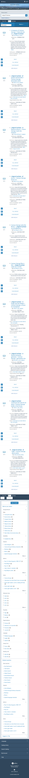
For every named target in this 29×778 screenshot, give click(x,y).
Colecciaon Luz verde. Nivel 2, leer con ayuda (14, 580)
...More (12, 49)
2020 (6, 596)
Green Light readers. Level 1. (10, 588)
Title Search (7, 668)
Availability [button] (5, 535)
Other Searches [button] (6, 663)
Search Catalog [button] (14, 749)
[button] (21, 24)
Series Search (7, 682)
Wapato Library (8, 523)
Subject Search (7, 673)
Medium (6, 615)
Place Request (10, 65)
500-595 (6, 656)
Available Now (8, 538)
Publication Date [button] (6, 593)
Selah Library (8, 530)
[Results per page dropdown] (9, 21)
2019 (6, 598)
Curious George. (7, 578)
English (6, 638)
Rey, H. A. (6, 566)
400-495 (6, 654)
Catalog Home (4, 745)
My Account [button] (14, 753)
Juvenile (6, 630)
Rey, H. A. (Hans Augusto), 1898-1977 (12, 561)
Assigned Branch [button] (6, 509)
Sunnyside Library (9, 514)
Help (2, 757)
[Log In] (24, 1)
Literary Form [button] (5, 643)
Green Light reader (8, 586)
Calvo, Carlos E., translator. (10, 568)
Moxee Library (8, 528)
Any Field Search (8, 666)
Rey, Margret (7, 563)
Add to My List (14, 68)
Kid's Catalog (14, 771)
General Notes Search (9, 675)
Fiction (6, 646)
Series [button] (4, 575)
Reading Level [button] (6, 651)
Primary (6, 623)
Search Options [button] (5, 18)
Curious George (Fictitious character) (12, 546)
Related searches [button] (6, 660)
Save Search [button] (14, 503)
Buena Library (8, 517)
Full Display (9, 62)
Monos (5, 551)
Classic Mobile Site (14, 774)
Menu (3, 1)
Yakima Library (8, 526)
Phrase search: (4, 12)
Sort (2, 23)
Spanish (6, 640)
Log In (27, 1)
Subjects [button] (5, 541)
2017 (6, 600)
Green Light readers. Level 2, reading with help (14, 582)
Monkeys (6, 549)
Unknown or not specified (10, 625)
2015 (6, 605)
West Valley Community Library (12, 533)
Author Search (7, 671)
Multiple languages (9, 636)
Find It (9, 59)
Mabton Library (8, 521)
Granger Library (8, 519)
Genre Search (7, 680)
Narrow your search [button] (7, 506)
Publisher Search (8, 677)
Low (6, 617)
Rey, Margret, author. (9, 570)
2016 (6, 603)
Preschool (7, 627)
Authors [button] (4, 558)
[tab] (21, 24)
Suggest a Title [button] (6, 736)
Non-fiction (7, 648)
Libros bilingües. (7, 544)
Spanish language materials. (10, 553)
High (6, 612)
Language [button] (5, 633)
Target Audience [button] (6, 620)
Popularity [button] (5, 609)
